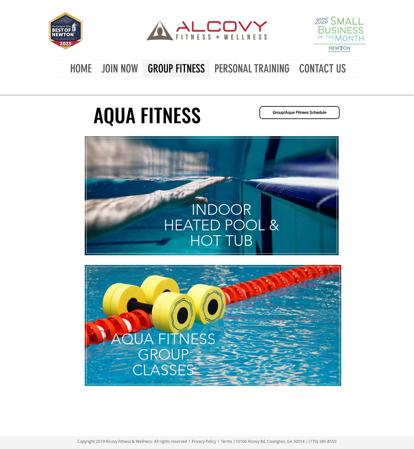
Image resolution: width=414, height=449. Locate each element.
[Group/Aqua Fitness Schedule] (299, 112)
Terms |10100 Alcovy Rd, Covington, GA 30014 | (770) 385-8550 (278, 441)
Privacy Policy (204, 441)
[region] (212, 206)
